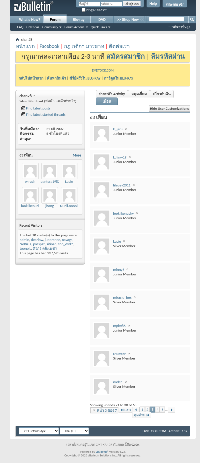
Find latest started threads (43, 114)
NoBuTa (25, 244)
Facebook (49, 46)
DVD (102, 20)
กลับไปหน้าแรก (31, 78)
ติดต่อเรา (119, 46)
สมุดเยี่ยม (139, 94)
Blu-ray (79, 20)
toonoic (25, 248)
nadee (118, 382)
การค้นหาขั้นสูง (179, 27)
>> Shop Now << (130, 20)
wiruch (30, 181)
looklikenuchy (31, 206)
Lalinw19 (120, 157)
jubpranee (52, 239)
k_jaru (118, 129)
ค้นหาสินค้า (56, 78)
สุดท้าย (142, 415)
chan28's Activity (112, 94)
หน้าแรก (25, 46)
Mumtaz (119, 354)
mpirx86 (119, 326)
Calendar (32, 27)
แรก (125, 410)
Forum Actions (74, 27)
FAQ (20, 27)
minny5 (118, 269)
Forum (55, 20)
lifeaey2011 (122, 185)
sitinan (52, 244)
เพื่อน (107, 101)
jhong (49, 206)
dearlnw (37, 239)
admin (24, 239)
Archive (174, 431)
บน (184, 431)
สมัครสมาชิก (174, 5)
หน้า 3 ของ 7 (104, 410)
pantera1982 (50, 181)
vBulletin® (102, 452)
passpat (39, 244)
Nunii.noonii (69, 206)
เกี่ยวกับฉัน (162, 94)
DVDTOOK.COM (103, 70)
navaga (67, 239)
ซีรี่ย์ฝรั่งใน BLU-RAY (85, 78)
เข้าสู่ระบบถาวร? (94, 10)
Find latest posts (36, 108)
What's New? (29, 20)
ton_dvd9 (65, 244)
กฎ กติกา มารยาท (84, 46)
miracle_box (122, 297)
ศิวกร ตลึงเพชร (45, 248)
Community (50, 27)
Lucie (69, 181)
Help (153, 4)
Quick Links (99, 27)
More (77, 155)
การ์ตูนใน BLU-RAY (118, 78)
